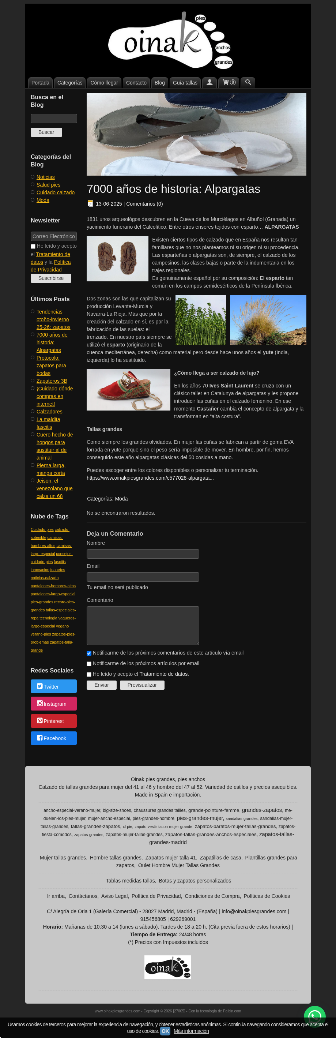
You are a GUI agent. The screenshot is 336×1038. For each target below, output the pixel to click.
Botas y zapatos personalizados (195, 881)
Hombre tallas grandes (115, 858)
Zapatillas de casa (220, 858)
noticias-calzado (44, 578)
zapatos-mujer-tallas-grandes (134, 834)
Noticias (46, 177)
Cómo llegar (104, 83)
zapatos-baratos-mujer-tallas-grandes (235, 826)
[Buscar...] (248, 82)
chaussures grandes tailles (160, 810)
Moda (43, 200)
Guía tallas (185, 83)
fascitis (60, 561)
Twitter (47, 687)
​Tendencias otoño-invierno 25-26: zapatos (54, 319)
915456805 (153, 919)
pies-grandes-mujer (200, 818)
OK (165, 1031)
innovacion (40, 569)
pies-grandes (42, 602)
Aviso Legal (114, 896)
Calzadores (50, 412)
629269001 (183, 919)
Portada (40, 83)
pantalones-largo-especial (53, 594)
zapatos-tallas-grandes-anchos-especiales (211, 834)
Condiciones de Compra (212, 896)
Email (93, 566)
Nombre (96, 543)
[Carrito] (228, 82)
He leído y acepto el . (141, 674)
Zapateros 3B (52, 381)
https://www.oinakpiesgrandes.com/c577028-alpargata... (150, 478)
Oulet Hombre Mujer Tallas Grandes (179, 865)
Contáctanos (83, 896)
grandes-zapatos (262, 810)
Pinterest (50, 721)
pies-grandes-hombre (153, 818)
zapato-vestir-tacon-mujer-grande (163, 826)
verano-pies (41, 634)
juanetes (57, 569)
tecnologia (48, 618)
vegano (62, 626)
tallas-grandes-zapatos (95, 826)
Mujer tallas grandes (63, 858)
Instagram (51, 704)
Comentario (100, 600)
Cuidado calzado (56, 192)
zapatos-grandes (88, 834)
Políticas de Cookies (266, 896)
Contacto (136, 83)
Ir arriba (56, 896)
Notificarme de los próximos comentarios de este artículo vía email (168, 653)
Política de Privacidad (156, 896)
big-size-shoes (117, 810)
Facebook (51, 739)
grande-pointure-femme (213, 810)
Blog (160, 83)
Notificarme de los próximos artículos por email (146, 663)
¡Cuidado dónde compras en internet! (55, 396)
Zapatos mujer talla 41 (171, 858)
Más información (191, 1031)
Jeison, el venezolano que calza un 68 (55, 488)
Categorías (69, 83)
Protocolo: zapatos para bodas (51, 365)
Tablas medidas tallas (130, 881)
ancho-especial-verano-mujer (72, 810)
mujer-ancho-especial (109, 818)
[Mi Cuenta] (209, 82)
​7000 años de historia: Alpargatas (52, 342)
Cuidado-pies (42, 529)
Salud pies (48, 185)
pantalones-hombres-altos (53, 586)
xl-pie (127, 826)
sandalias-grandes (241, 818)
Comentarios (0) (144, 204)
